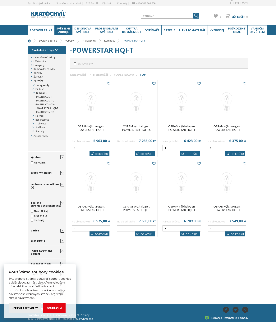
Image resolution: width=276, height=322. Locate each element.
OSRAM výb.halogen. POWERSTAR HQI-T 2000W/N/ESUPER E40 (91, 209)
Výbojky (70, 40)
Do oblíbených (108, 83)
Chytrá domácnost (131, 30)
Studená (39, 215)
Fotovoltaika (41, 30)
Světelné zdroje (63, 30)
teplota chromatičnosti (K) (46, 186)
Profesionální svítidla (106, 30)
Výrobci (106, 3)
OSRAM (38, 162)
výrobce (36, 157)
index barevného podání (42, 252)
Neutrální (39, 211)
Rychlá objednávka (39, 3)
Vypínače (152, 30)
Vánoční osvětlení (257, 30)
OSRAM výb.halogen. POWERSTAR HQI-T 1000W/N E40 (227, 209)
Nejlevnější (78, 74)
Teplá (37, 220)
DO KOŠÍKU (101, 154)
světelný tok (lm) (41, 172)
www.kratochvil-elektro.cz (58, 15)
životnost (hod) (41, 264)
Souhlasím (54, 308)
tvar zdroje (38, 240)
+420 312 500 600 (145, 3)
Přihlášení (241, 3)
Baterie (169, 30)
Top (143, 74)
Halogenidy (89, 40)
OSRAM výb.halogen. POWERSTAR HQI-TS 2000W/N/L (136, 129)
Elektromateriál (192, 30)
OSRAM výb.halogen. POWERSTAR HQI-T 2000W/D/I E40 (181, 129)
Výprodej (217, 30)
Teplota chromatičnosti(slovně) (46, 204)
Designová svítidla (82, 30)
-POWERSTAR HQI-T (134, 40)
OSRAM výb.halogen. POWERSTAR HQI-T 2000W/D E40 (136, 209)
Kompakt (109, 40)
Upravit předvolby (25, 308)
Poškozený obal (237, 30)
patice (35, 230)
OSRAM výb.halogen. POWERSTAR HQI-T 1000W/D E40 (91, 129)
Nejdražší (100, 74)
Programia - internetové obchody (229, 318)
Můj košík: (238, 17)
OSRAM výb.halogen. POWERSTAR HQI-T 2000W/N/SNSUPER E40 (181, 209)
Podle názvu (124, 74)
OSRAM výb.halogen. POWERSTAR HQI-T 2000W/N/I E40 (227, 129)
